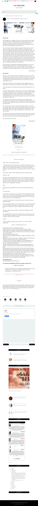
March (13, 485)
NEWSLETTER (19, 275)
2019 (12, 468)
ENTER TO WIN (31, 154)
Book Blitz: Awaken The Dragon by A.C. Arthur (15, 389)
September (13, 472)
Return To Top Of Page (19, 504)
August (13, 481)
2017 (12, 488)
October (13, 471)
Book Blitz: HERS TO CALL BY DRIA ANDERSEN (19, 396)
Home (4, 15)
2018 (12, 469)
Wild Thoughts (16, 431)
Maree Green (16, 446)
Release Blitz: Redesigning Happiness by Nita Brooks (21, 411)
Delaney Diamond (16, 432)
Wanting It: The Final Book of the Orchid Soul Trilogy (16, 424)
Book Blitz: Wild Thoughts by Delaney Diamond (19, 476)
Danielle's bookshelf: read (17, 422)
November (13, 470)
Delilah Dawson (18, 425)
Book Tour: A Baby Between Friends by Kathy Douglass (19, 404)
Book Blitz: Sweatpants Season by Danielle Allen (19, 473)
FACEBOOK (23, 274)
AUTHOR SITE (7, 274)
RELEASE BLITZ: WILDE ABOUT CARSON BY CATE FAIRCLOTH (19, 479)
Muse (16, 445)
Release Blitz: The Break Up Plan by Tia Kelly (18, 477)
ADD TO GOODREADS (8, 154)
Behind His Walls (15, 449)
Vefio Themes (25, 502)
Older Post (32, 344)
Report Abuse (11, 462)
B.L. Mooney (16, 450)
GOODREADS (29, 274)
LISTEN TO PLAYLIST (20, 154)
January (13, 487)
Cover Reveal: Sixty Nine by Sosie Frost (17, 480)
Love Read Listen (19, 5)
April (12, 484)
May (12, 483)
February (13, 486)
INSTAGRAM (15, 274)
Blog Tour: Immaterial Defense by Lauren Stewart (19, 474)
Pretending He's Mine (16, 438)
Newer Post (6, 344)
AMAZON (19, 149)
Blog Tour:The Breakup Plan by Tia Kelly (17, 475)
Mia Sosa (16, 439)
